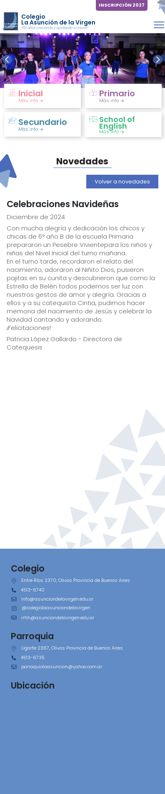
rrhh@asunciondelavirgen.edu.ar (57, 617)
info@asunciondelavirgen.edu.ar (57, 599)
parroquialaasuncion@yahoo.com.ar (61, 666)
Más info (30, 100)
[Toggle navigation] (159, 24)
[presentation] (7, 59)
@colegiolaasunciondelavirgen (56, 607)
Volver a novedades (122, 182)
